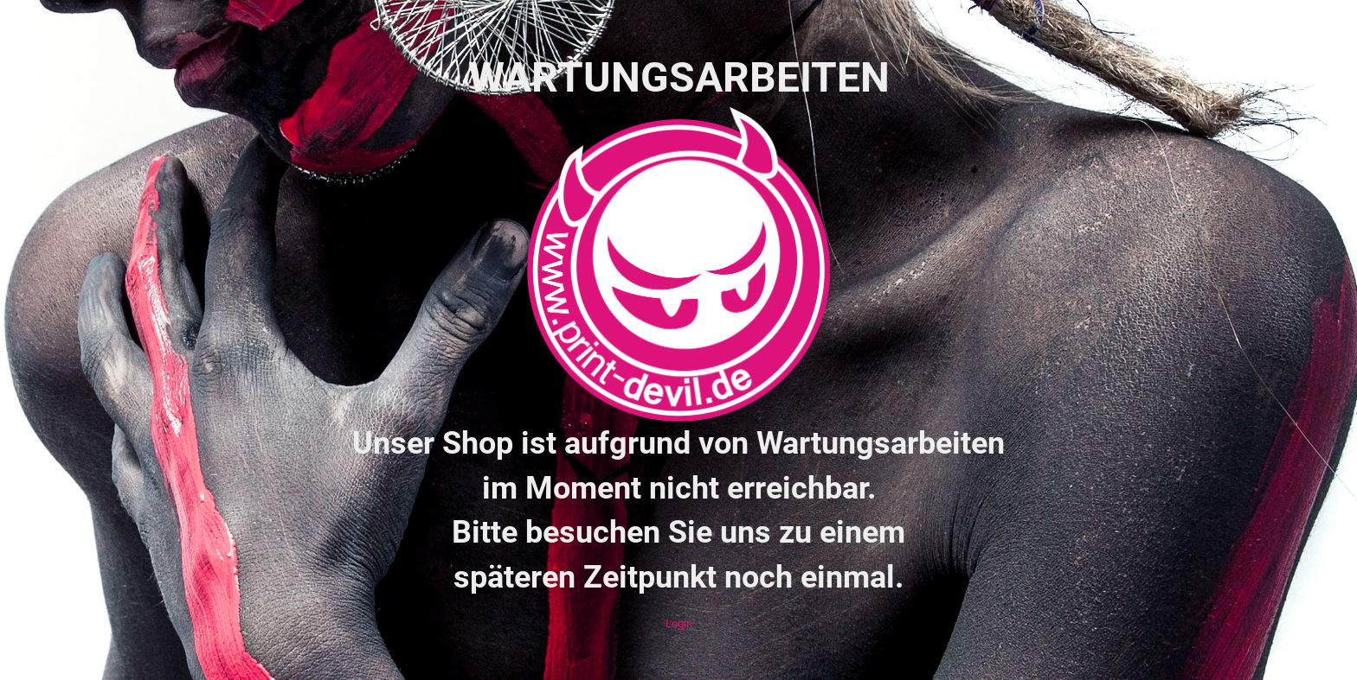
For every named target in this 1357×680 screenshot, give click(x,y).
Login (679, 623)
